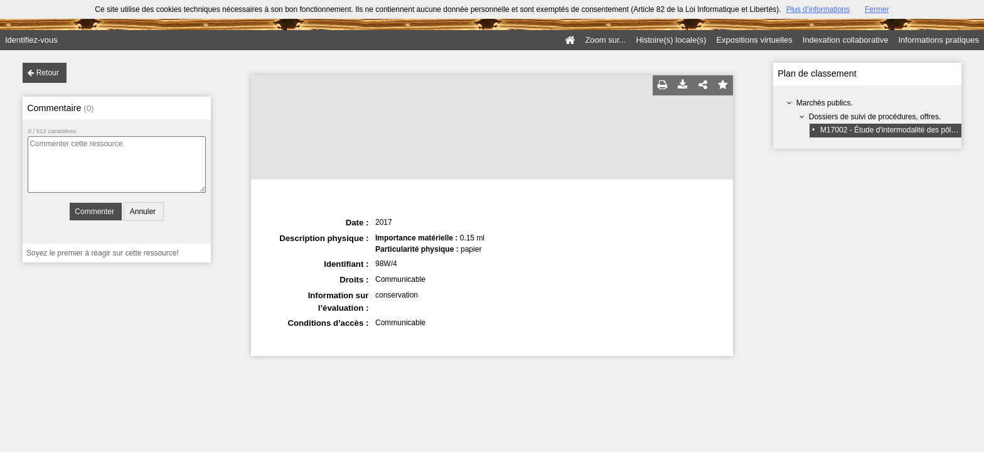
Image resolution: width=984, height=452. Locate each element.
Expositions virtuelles (754, 40)
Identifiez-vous (31, 40)
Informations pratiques (938, 40)
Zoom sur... (605, 40)
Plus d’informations (818, 9)
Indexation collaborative (846, 40)
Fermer (877, 9)
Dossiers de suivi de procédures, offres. (875, 116)
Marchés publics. (824, 103)
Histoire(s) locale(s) (671, 40)
